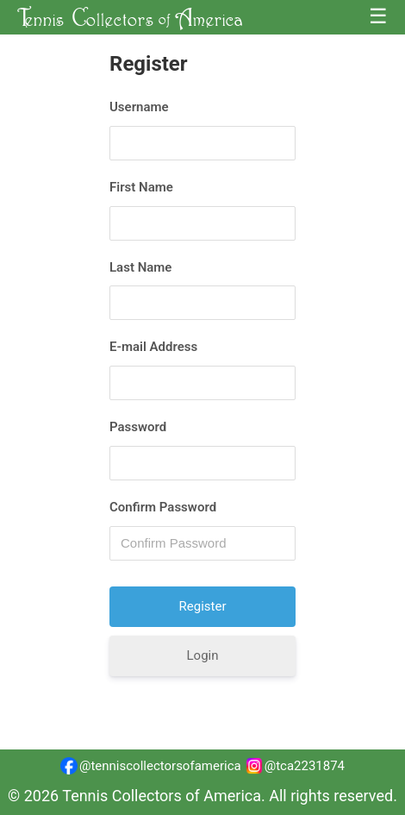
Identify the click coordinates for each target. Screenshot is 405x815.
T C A (130, 17)
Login (203, 655)
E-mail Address (153, 346)
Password (137, 427)
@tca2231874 (295, 765)
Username (139, 107)
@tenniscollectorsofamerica (150, 765)
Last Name (140, 267)
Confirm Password (162, 507)
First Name (141, 187)
